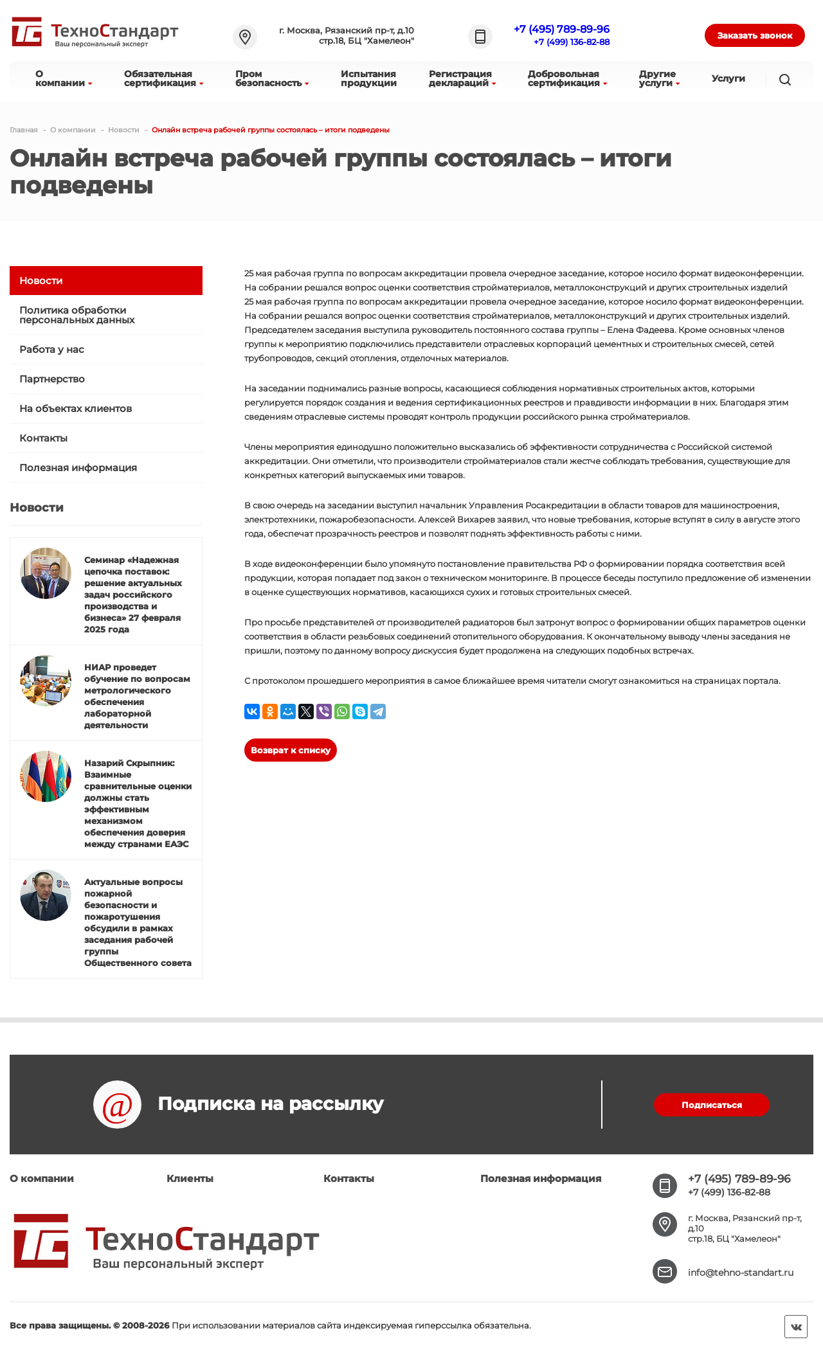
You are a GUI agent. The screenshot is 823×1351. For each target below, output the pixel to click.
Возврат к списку (290, 750)
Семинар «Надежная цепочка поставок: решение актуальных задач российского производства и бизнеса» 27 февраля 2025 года (133, 594)
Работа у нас (51, 349)
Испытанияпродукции (369, 78)
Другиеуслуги (659, 78)
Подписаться (712, 1105)
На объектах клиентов (75, 408)
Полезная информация (78, 467)
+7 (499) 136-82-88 (572, 42)
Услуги (728, 78)
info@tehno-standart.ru (740, 1272)
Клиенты (190, 1178)
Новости (40, 280)
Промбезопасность (272, 78)
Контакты (43, 438)
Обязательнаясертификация (163, 78)
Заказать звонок (755, 35)
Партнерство (52, 379)
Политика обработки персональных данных (76, 315)
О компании (42, 1178)
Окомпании (63, 78)
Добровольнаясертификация (567, 78)
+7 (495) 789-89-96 (562, 29)
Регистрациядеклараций (462, 78)
